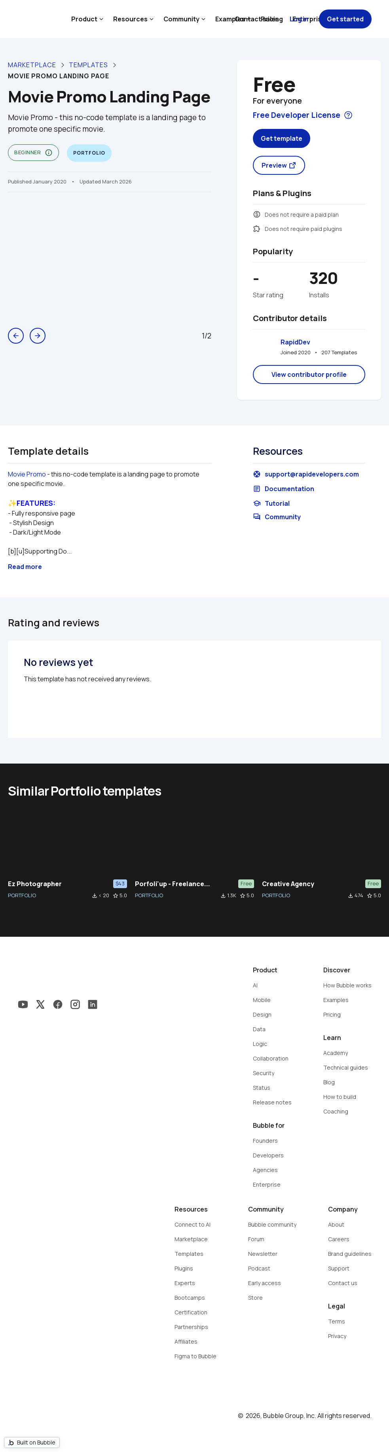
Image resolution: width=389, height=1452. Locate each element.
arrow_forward (38, 336)
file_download (94, 895)
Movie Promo (27, 474)
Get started (345, 19)
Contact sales (257, 19)
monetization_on (257, 214)
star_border (115, 895)
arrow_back (16, 336)
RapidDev (295, 342)
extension (257, 229)
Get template (281, 138)
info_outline (49, 153)
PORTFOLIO (22, 895)
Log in (299, 19)
